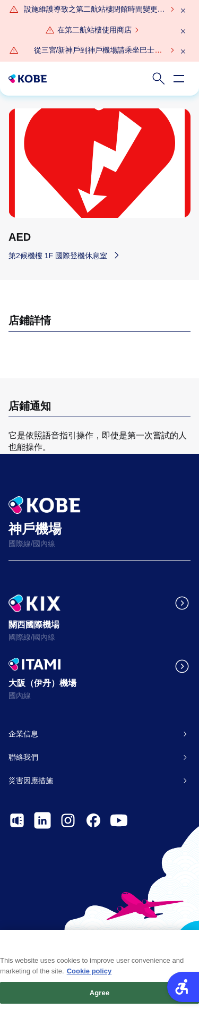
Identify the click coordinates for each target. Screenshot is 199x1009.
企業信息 (23, 734)
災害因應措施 (30, 780)
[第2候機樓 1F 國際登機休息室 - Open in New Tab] (66, 255)
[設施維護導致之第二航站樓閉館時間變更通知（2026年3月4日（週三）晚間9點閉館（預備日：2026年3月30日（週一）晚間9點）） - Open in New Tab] (94, 9)
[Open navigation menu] (179, 78)
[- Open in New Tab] (16, 820)
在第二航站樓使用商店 (94, 30)
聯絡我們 (23, 757)
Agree (100, 996)
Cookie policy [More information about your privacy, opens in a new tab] (89, 975)
